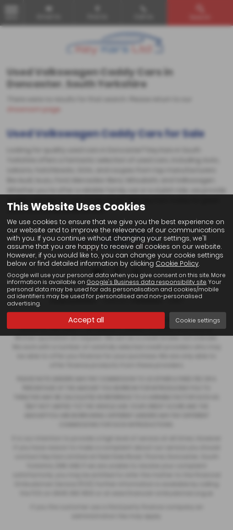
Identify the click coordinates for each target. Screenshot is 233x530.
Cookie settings (197, 320)
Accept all (86, 320)
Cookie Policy (177, 263)
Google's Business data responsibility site (146, 282)
